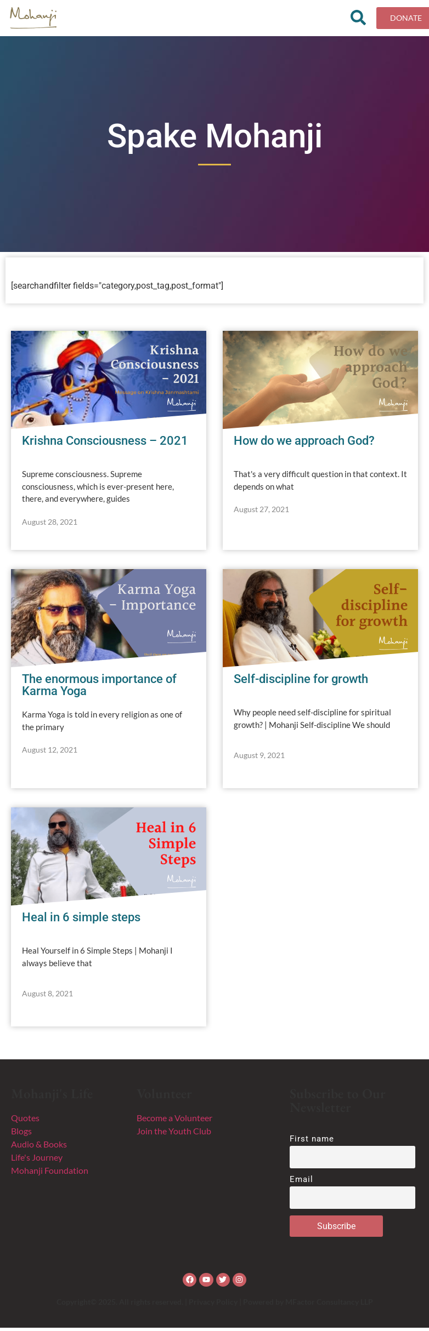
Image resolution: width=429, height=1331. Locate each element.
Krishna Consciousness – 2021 (105, 444)
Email (302, 1183)
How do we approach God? (304, 444)
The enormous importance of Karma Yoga (99, 688)
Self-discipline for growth (301, 682)
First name (312, 1142)
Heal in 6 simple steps (81, 920)
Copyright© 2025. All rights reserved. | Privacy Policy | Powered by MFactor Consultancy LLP (215, 1305)
